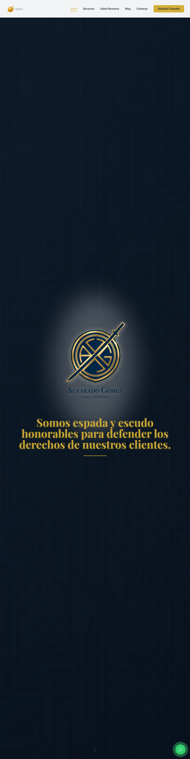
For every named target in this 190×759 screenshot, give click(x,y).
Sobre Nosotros (109, 8)
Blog (128, 8)
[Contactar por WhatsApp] (180, 749)
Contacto (142, 8)
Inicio (73, 9)
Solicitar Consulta (169, 8)
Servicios (88, 8)
